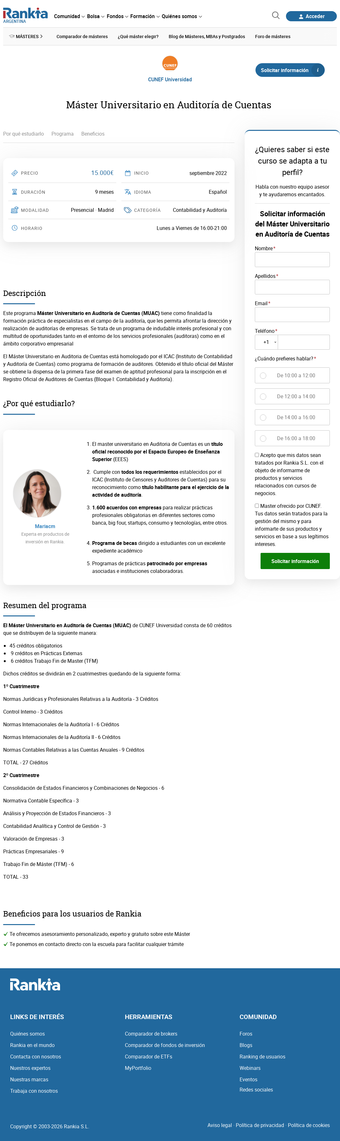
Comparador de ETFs (148, 1055)
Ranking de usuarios (262, 1055)
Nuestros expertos (30, 1067)
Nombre (264, 247)
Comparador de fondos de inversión (165, 1044)
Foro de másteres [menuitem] (272, 36)
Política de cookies (309, 1124)
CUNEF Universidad (170, 78)
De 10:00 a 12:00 (296, 374)
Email (261, 302)
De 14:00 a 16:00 (296, 416)
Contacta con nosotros (35, 1055)
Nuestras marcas (29, 1078)
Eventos (248, 1078)
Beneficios (93, 133)
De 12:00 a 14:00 (296, 395)
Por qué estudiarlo (23, 133)
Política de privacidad (260, 1124)
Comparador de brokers (151, 1033)
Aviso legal (219, 1124)
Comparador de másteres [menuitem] (82, 36)
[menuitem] (69, 16)
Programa (62, 133)
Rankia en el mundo (32, 1044)
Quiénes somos (27, 1033)
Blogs (246, 1044)
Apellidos (265, 275)
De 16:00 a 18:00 (296, 437)
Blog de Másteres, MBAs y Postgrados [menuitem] (207, 36)
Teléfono (265, 330)
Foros (246, 1033)
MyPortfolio (138, 1067)
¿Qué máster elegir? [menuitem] (138, 36)
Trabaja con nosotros (34, 1090)
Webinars (250, 1067)
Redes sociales (256, 1088)
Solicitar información (292, 69)
